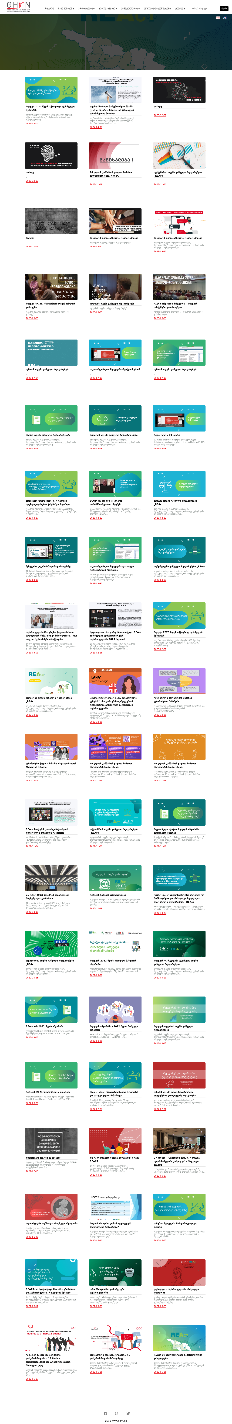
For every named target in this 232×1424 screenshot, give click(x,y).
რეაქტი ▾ (180, 8)
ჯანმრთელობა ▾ (130, 8)
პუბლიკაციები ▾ (108, 8)
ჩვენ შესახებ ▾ (66, 8)
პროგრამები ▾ (86, 8)
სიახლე (49, 8)
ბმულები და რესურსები (157, 8)
